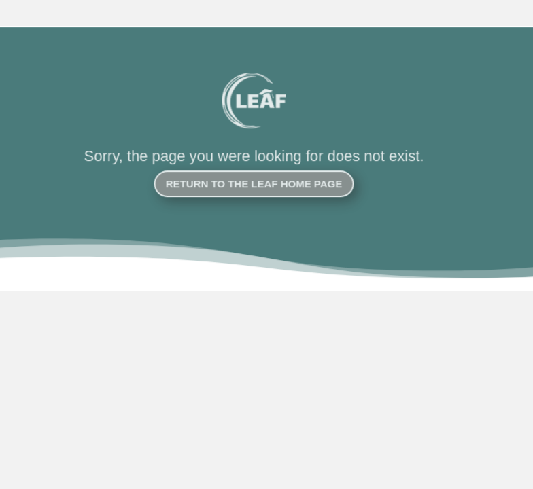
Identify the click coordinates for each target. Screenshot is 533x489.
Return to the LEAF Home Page (248, 183)
